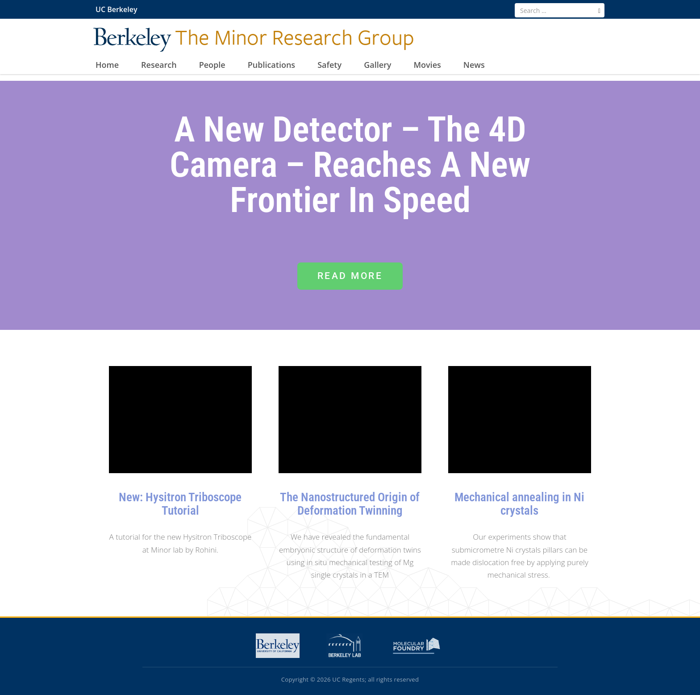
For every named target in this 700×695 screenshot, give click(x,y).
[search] (599, 10)
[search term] (559, 10)
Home (107, 65)
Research (159, 65)
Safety (329, 65)
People (212, 65)
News (474, 65)
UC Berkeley (116, 9)
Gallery (377, 65)
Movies (427, 65)
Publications (271, 65)
